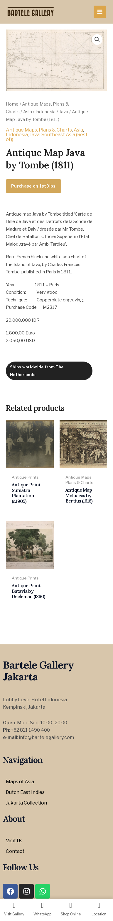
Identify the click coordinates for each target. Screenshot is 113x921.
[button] (97, 39)
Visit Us (14, 840)
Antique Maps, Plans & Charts (39, 130)
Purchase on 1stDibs (33, 185)
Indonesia (46, 111)
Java (63, 111)
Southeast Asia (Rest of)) (46, 137)
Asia (27, 111)
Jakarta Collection (26, 803)
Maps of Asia (20, 781)
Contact (15, 851)
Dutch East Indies (25, 792)
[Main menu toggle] (100, 12)
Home (12, 104)
